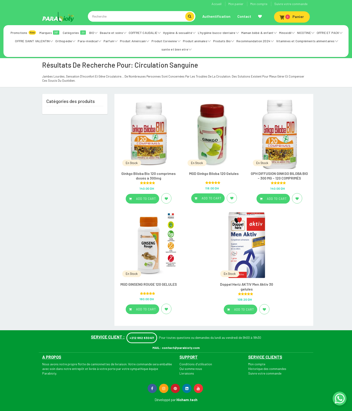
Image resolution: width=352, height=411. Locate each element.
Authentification (216, 16)
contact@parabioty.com (181, 348)
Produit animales (195, 41)
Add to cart (142, 199)
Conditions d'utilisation (195, 364)
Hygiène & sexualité (177, 33)
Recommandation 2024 (253, 41)
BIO (91, 33)
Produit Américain (133, 41)
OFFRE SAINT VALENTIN (32, 41)
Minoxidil (285, 33)
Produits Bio (222, 41)
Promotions (23, 32)
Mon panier (235, 4)
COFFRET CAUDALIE (143, 33)
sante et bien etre (174, 49)
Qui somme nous (190, 369)
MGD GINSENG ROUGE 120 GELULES (148, 284)
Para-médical (88, 41)
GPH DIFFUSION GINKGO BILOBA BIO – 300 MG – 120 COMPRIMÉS (279, 175)
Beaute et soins (111, 33)
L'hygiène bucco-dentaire (217, 33)
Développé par (165, 400)
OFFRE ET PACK (328, 33)
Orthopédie (63, 41)
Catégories (74, 32)
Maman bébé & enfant (257, 33)
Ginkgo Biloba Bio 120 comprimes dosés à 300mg (148, 175)
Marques (49, 32)
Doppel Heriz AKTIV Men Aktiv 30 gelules (246, 286)
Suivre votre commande (290, 4)
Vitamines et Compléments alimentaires (305, 41)
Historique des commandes (267, 369)
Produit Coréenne (164, 41)
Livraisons (186, 373)
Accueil (216, 4)
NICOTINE (304, 33)
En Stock (132, 163)
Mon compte (258, 4)
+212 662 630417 (141, 338)
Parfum (109, 41)
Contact (244, 16)
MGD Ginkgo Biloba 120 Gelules (214, 173)
